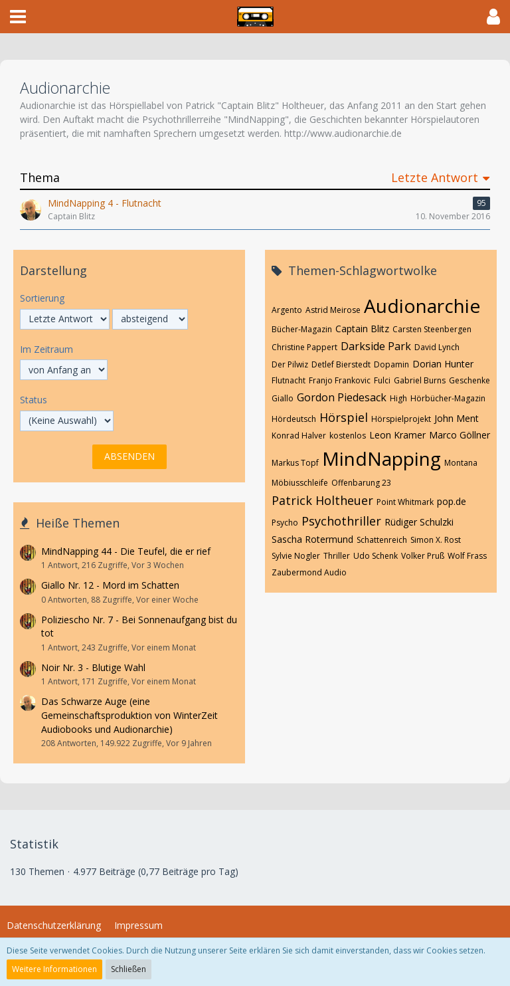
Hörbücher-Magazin (447, 398)
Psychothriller (341, 521)
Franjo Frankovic (340, 380)
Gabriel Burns (420, 380)
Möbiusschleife (300, 482)
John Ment (456, 418)
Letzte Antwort (434, 177)
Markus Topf (295, 462)
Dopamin (391, 364)
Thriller (336, 555)
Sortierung (42, 298)
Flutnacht (288, 380)
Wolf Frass (467, 555)
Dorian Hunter (442, 363)
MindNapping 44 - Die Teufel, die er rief (126, 551)
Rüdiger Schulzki (419, 522)
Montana (460, 462)
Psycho (285, 522)
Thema (40, 177)
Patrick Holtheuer (322, 500)
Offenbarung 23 (361, 482)
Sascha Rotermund (312, 539)
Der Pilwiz (290, 364)
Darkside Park (376, 346)
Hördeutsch (294, 419)
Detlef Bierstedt (341, 364)
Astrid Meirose (333, 310)
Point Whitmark (405, 502)
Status (33, 399)
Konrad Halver (299, 435)
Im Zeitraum (46, 349)
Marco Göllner (459, 435)
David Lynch (437, 347)
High (398, 398)
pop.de (451, 501)
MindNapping (381, 458)
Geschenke (469, 380)
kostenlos (347, 435)
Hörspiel (343, 417)
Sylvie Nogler (296, 555)
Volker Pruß (422, 555)
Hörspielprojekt (401, 419)
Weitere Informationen (54, 969)
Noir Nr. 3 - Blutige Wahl (93, 667)
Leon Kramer (397, 435)
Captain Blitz (362, 328)
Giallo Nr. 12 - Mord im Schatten (110, 585)
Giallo (283, 398)
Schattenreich (382, 539)
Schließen (128, 969)
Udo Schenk (375, 555)
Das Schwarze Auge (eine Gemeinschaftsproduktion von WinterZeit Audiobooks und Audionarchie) (129, 715)
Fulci (382, 380)
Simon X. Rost (435, 539)
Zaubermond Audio (309, 572)
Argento (287, 310)
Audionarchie (422, 305)
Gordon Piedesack (341, 397)
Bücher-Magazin (302, 329)
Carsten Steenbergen (431, 329)
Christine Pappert (304, 347)
